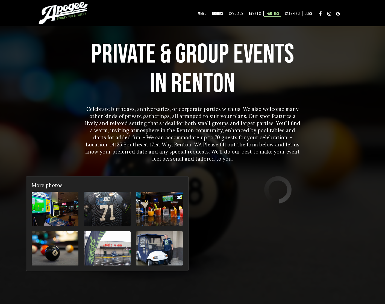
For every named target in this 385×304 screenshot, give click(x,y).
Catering (292, 13)
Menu (202, 13)
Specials (236, 13)
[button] (55, 209)
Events (255, 13)
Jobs (308, 13)
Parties (272, 13)
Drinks (217, 13)
